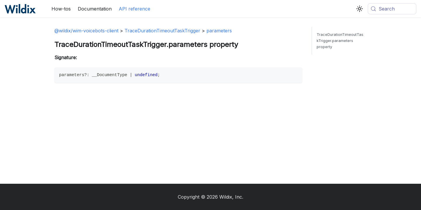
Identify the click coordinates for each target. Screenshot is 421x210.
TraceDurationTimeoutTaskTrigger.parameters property (340, 40)
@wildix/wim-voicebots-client (86, 31)
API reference (134, 9)
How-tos (61, 9)
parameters (219, 31)
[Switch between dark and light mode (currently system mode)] (359, 8)
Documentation (95, 9)
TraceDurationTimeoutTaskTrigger (162, 31)
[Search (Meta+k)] (392, 8)
